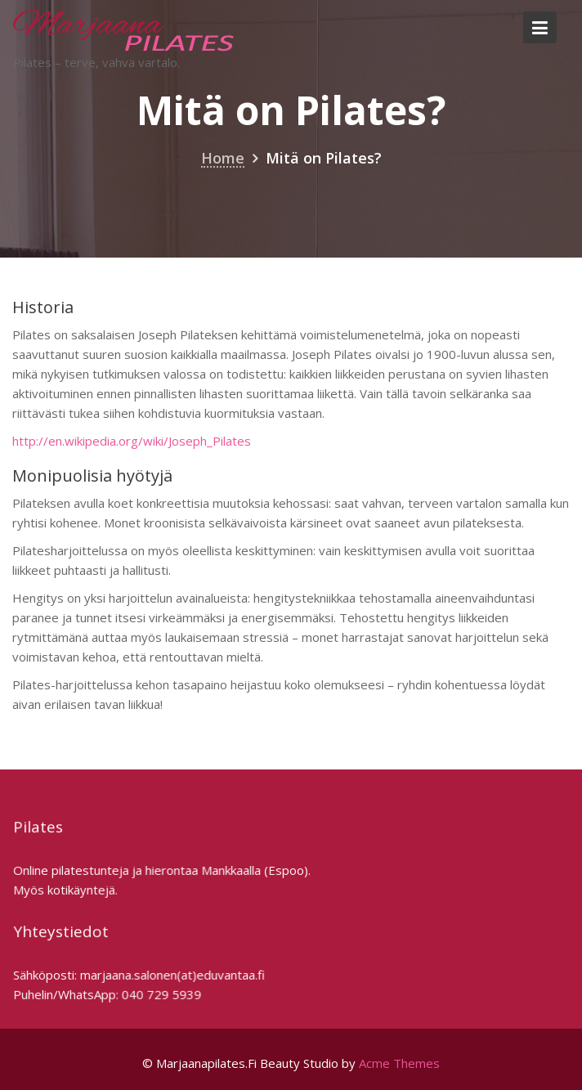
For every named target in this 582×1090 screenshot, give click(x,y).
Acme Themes (399, 1063)
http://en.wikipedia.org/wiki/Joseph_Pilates (131, 441)
